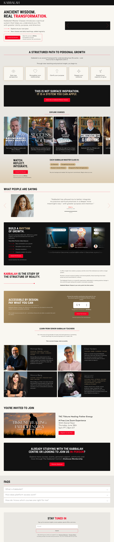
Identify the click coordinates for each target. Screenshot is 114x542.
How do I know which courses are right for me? (27, 500)
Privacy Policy (72, 534)
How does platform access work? (20, 495)
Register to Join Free (67, 432)
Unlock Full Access (13, 37)
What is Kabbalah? (14, 489)
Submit (57, 530)
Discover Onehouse (57, 464)
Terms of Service (63, 534)
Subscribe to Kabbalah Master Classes (57, 99)
